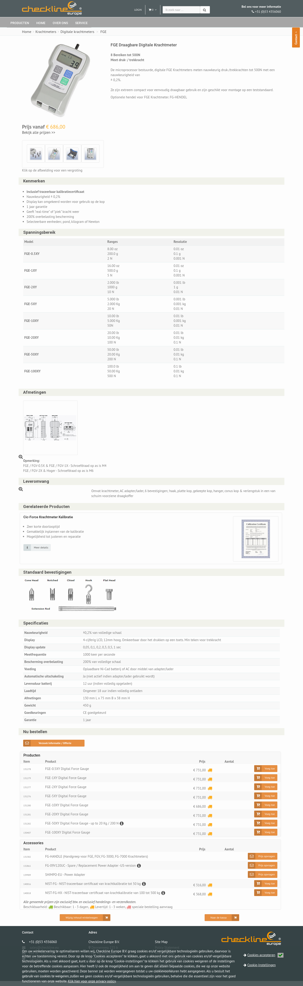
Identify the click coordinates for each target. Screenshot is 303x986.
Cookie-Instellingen (261, 965)
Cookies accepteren (265, 955)
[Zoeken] (205, 9)
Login (138, 9)
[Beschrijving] (122, 828)
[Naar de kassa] (222, 922)
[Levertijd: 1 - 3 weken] (210, 775)
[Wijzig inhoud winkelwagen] (85, 922)
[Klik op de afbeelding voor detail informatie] (37, 550)
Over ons (60, 23)
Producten (19, 23)
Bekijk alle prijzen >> (38, 132)
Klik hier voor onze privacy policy (92, 981)
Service (81, 23)
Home (40, 23)
